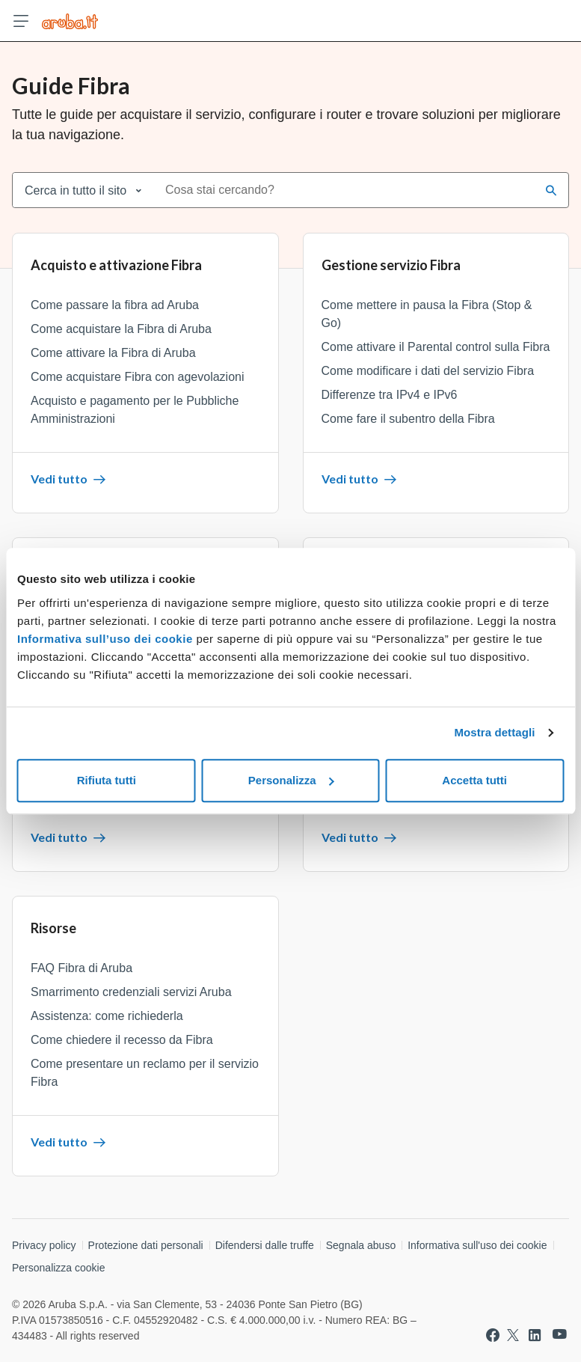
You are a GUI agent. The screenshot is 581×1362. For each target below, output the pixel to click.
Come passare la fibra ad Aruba (115, 305)
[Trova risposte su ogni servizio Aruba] (70, 21)
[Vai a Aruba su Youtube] (559, 1334)
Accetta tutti (474, 780)
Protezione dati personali (145, 1245)
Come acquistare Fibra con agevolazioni (137, 376)
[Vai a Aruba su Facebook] (492, 1335)
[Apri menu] (21, 20)
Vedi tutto (68, 478)
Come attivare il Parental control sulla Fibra (436, 346)
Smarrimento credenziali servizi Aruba (131, 992)
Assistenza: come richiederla (107, 1016)
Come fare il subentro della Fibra (408, 418)
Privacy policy (44, 1245)
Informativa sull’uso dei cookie (105, 638)
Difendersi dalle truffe (264, 1245)
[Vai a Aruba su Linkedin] (534, 1335)
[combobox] (345, 190)
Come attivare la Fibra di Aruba (113, 352)
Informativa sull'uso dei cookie (477, 1245)
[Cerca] (551, 190)
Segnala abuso (361, 1245)
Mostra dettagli (494, 732)
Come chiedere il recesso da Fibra (122, 1039)
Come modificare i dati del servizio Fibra (428, 370)
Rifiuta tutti (106, 780)
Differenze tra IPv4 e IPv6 (390, 394)
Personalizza (291, 780)
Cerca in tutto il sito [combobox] (75, 190)
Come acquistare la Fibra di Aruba (121, 329)
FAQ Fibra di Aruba (81, 968)
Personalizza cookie (58, 1268)
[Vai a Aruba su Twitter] (513, 1335)
